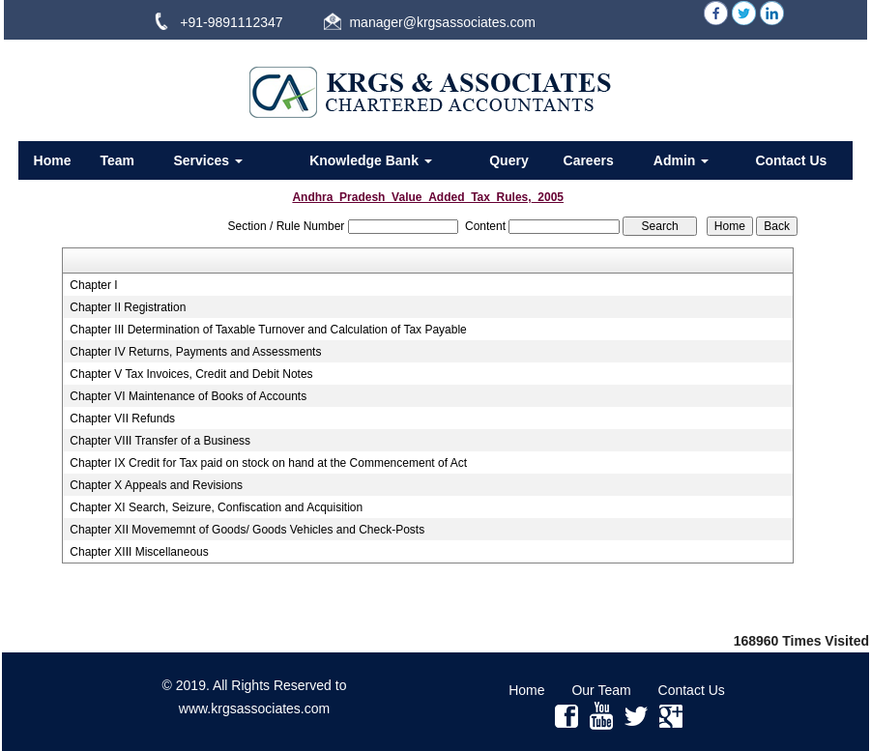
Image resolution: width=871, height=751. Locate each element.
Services (208, 160)
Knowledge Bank (370, 160)
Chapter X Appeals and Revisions (156, 485)
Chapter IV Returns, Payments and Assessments (195, 352)
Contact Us (791, 160)
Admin (681, 160)
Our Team (600, 690)
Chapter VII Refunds (122, 418)
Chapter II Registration (128, 307)
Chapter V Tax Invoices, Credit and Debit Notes (191, 374)
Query (508, 160)
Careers (589, 160)
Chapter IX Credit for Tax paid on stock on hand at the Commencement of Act (268, 463)
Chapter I (93, 285)
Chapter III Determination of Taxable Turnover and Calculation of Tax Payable (268, 329)
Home (53, 160)
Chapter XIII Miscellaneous (139, 552)
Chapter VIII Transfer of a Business (160, 441)
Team (118, 160)
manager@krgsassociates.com (442, 22)
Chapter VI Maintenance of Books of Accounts (188, 396)
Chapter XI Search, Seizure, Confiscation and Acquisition (216, 507)
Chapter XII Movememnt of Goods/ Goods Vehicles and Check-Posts (247, 529)
